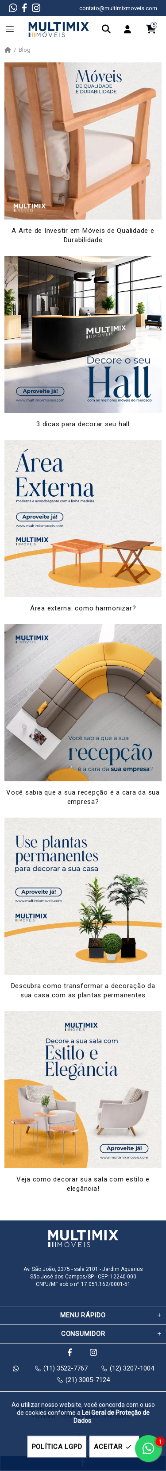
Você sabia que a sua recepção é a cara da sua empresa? (83, 797)
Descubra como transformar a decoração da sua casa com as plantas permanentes (83, 990)
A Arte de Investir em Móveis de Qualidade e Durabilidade (83, 235)
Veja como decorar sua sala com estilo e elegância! (83, 1184)
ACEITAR (114, 1447)
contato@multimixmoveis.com (118, 8)
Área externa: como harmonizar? (83, 608)
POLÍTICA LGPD (57, 1447)
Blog (25, 50)
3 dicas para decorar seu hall (83, 424)
